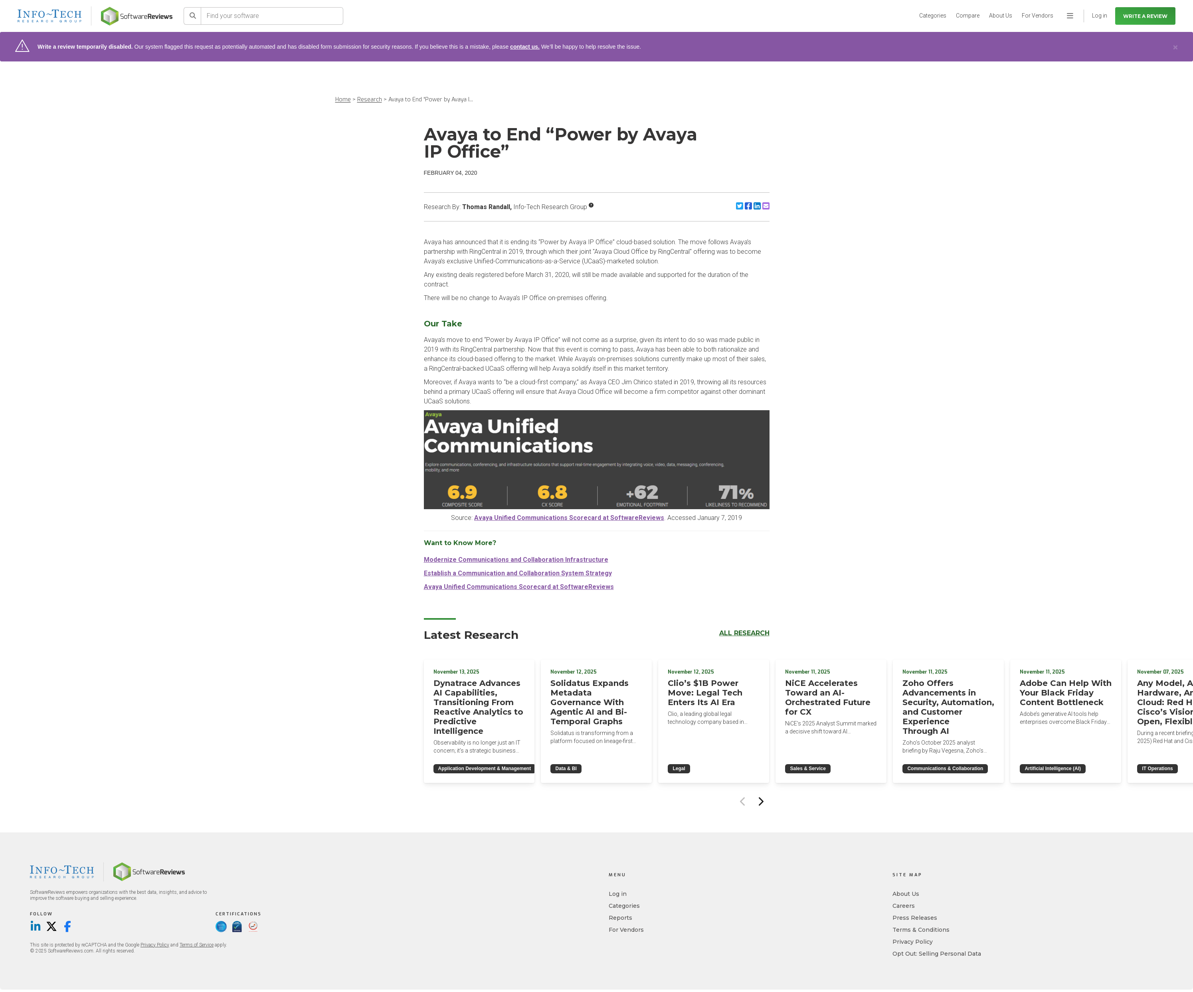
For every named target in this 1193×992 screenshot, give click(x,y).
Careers (903, 905)
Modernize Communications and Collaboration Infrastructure (516, 559)
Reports (620, 917)
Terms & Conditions (921, 929)
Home (343, 99)
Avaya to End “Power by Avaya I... (430, 99)
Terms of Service (197, 945)
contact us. (525, 46)
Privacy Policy (154, 945)
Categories (932, 15)
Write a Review (1145, 16)
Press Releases (914, 917)
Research (369, 99)
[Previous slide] (743, 801)
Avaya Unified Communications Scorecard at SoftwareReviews (569, 518)
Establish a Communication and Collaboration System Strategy (518, 573)
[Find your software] (272, 16)
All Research (744, 633)
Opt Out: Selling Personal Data (936, 953)
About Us (1000, 15)
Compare (967, 15)
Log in (618, 893)
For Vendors (1037, 15)
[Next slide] (761, 801)
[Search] (192, 16)
